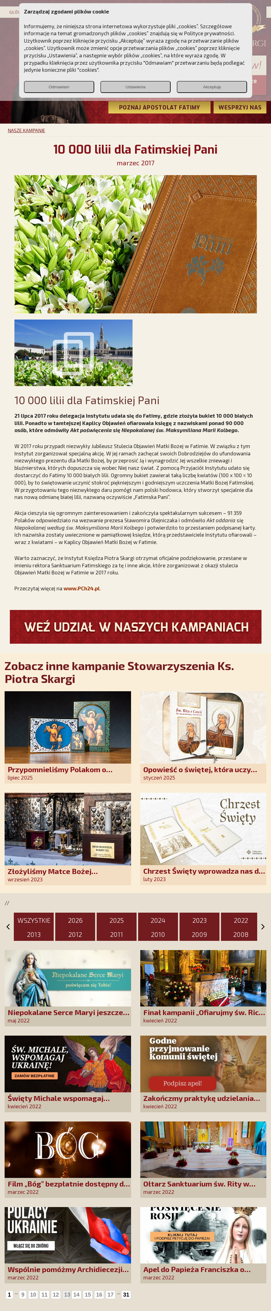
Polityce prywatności (209, 33)
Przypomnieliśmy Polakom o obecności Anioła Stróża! (57, 773)
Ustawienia (135, 87)
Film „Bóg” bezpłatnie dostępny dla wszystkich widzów (69, 1188)
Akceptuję (212, 87)
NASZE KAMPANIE (26, 130)
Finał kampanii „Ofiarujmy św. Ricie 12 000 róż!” (204, 1016)
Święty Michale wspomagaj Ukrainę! (55, 1102)
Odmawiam (58, 87)
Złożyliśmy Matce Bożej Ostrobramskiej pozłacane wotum (67, 875)
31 (126, 1295)
